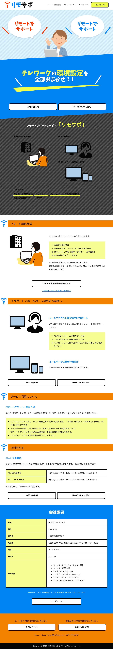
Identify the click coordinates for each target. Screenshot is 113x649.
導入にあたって (70, 5)
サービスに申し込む (82, 106)
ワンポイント (84, 5)
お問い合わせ (100, 5)
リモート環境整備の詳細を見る (56, 283)
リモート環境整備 (54, 5)
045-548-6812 (82, 627)
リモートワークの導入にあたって (56, 290)
